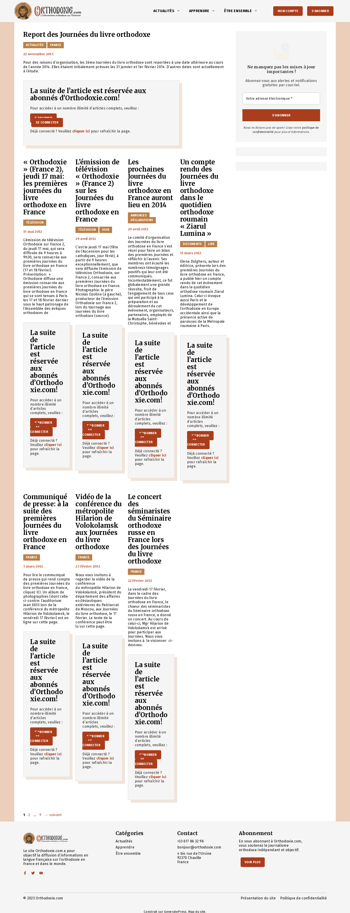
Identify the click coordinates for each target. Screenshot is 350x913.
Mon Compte (288, 11)
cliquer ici (81, 131)
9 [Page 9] (40, 815)
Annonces (139, 215)
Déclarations (142, 220)
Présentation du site (258, 898)
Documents (192, 244)
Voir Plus (253, 862)
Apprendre (204, 11)
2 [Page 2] (29, 815)
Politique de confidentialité (303, 898)
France (55, 45)
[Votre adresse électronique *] (281, 98)
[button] (179, 11)
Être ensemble (243, 11)
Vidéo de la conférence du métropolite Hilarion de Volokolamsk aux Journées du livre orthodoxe (98, 522)
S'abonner (320, 11)
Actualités (169, 11)
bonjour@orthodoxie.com (199, 847)
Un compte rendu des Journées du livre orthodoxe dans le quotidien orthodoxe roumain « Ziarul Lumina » (199, 198)
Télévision (35, 222)
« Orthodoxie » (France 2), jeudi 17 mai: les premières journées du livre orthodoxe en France (45, 187)
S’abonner (43, 423)
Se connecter (47, 122)
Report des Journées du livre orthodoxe (86, 35)
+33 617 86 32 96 (190, 841)
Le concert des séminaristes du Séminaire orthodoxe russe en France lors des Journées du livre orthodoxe (149, 529)
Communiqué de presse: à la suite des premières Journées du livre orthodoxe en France (46, 522)
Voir (105, 230)
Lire (211, 244)
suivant (53, 815)
